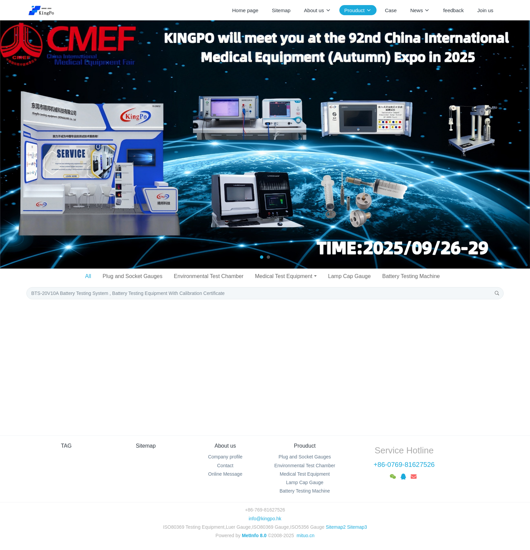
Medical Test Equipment (283, 276)
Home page (245, 10)
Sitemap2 (336, 527)
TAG (66, 446)
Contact (225, 465)
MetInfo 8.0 (254, 535)
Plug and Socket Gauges (132, 276)
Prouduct (305, 446)
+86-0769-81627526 (404, 464)
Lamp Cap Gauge (349, 276)
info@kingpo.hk (265, 518)
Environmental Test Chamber (208, 276)
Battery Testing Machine (411, 276)
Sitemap (146, 446)
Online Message (225, 474)
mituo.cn (305, 535)
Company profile (225, 456)
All (88, 276)
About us (225, 446)
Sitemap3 (357, 527)
